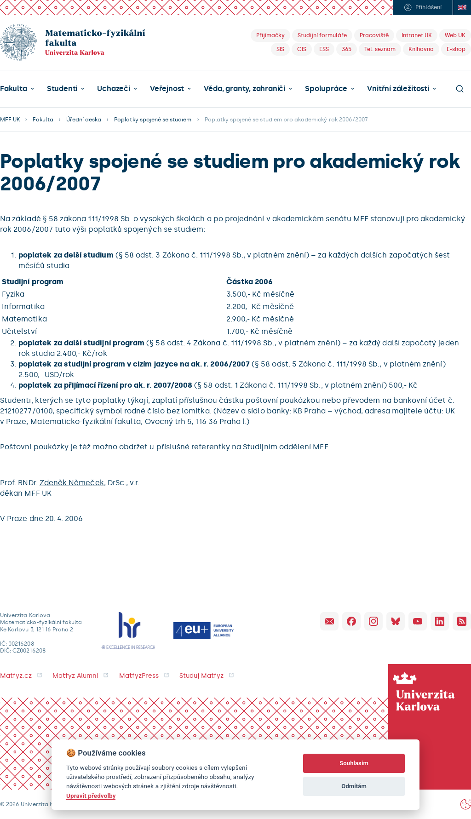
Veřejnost (167, 88)
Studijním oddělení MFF (285, 446)
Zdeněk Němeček (72, 482)
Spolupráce (326, 88)
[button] (17, 89)
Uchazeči (113, 88)
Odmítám (354, 786)
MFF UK (10, 119)
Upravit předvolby (90, 795)
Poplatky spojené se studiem (152, 119)
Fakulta (13, 88)
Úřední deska (84, 119)
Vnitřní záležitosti (398, 88)
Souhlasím (353, 763)
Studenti (62, 88)
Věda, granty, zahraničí (244, 88)
